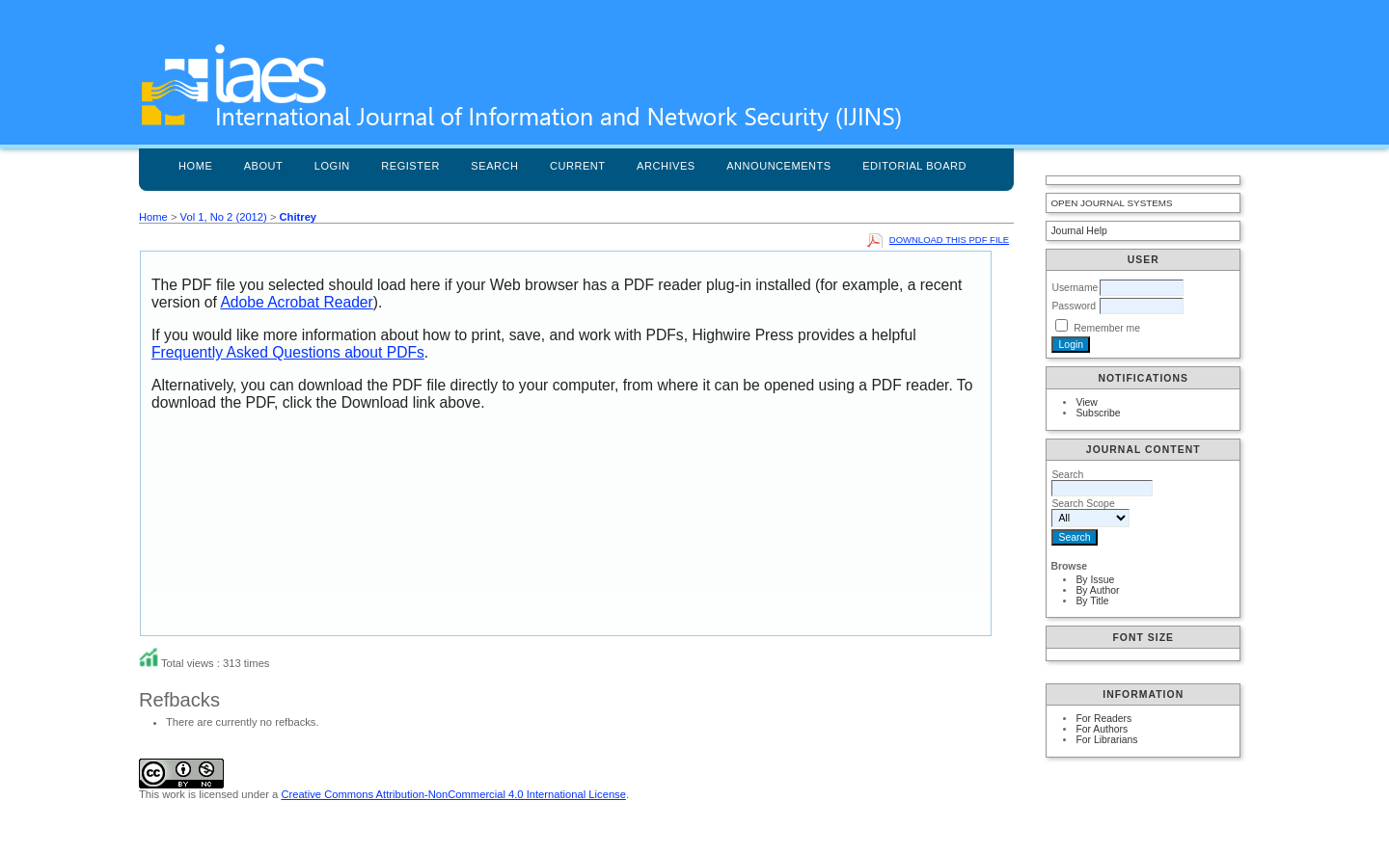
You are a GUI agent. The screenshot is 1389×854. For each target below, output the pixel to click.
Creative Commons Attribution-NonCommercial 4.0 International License (453, 794)
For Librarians (1106, 739)
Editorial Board (914, 166)
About (264, 166)
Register (410, 166)
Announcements (778, 166)
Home (195, 166)
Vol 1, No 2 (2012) (223, 217)
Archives (666, 166)
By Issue (1095, 579)
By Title (1092, 601)
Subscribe (1098, 413)
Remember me (1107, 328)
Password (1073, 306)
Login (332, 166)
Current (578, 166)
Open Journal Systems (1111, 203)
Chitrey (298, 217)
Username (1074, 287)
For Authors (1102, 729)
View (1086, 402)
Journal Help (1078, 231)
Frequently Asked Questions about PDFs (287, 352)
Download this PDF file (949, 239)
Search (494, 166)
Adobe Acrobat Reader (296, 302)
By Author (1097, 590)
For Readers (1103, 718)
